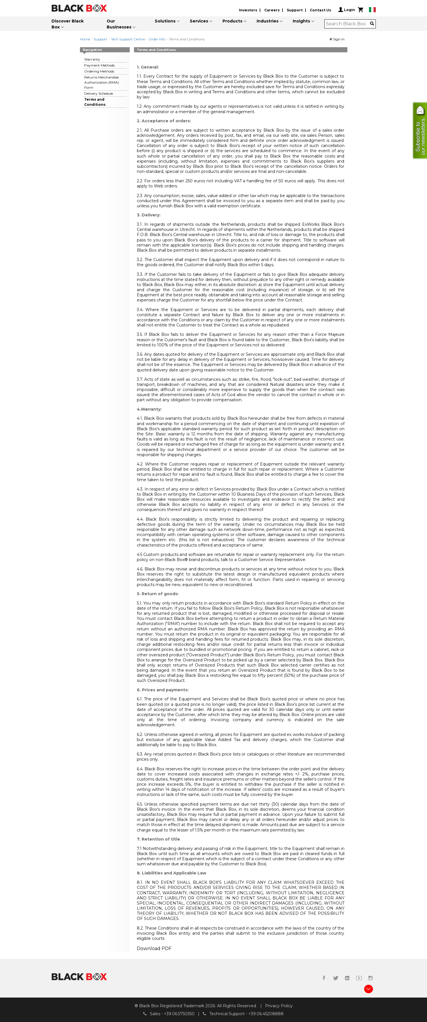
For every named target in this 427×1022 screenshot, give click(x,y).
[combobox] (348, 24)
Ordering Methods (99, 71)
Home (85, 39)
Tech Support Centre (128, 39)
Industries (268, 21)
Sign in (337, 39)
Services (199, 21)
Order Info (156, 39)
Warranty (92, 59)
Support (295, 10)
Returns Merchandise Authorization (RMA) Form (101, 82)
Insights (301, 21)
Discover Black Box (67, 24)
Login (346, 9)
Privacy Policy (279, 1005)
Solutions (165, 21)
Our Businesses (119, 24)
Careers (272, 10)
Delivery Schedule (98, 93)
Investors (248, 10)
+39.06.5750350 (179, 1013)
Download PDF (154, 948)
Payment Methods (99, 65)
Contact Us (320, 10)
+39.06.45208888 (266, 1013)
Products (232, 21)
